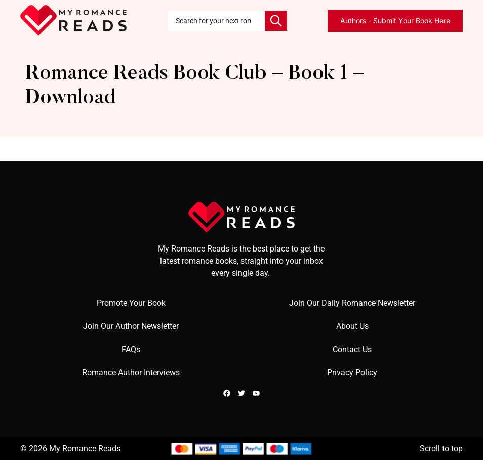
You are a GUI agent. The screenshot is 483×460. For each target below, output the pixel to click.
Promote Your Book (131, 303)
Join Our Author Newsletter (131, 326)
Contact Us (352, 349)
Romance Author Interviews (131, 373)
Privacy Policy (352, 373)
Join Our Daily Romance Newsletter (352, 303)
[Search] (276, 21)
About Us (352, 326)
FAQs (131, 349)
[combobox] (216, 21)
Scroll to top (441, 448)
